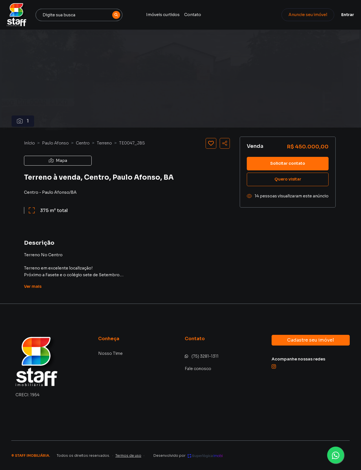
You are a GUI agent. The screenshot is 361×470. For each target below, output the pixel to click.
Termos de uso (128, 455)
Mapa (58, 160)
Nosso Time (110, 353)
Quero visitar (287, 179)
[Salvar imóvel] (211, 143)
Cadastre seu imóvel (310, 340)
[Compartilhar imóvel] (225, 143)
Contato (194, 14)
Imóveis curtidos (165, 14)
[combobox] (82, 15)
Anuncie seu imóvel (303, 14)
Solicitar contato (287, 163)
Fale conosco (198, 368)
